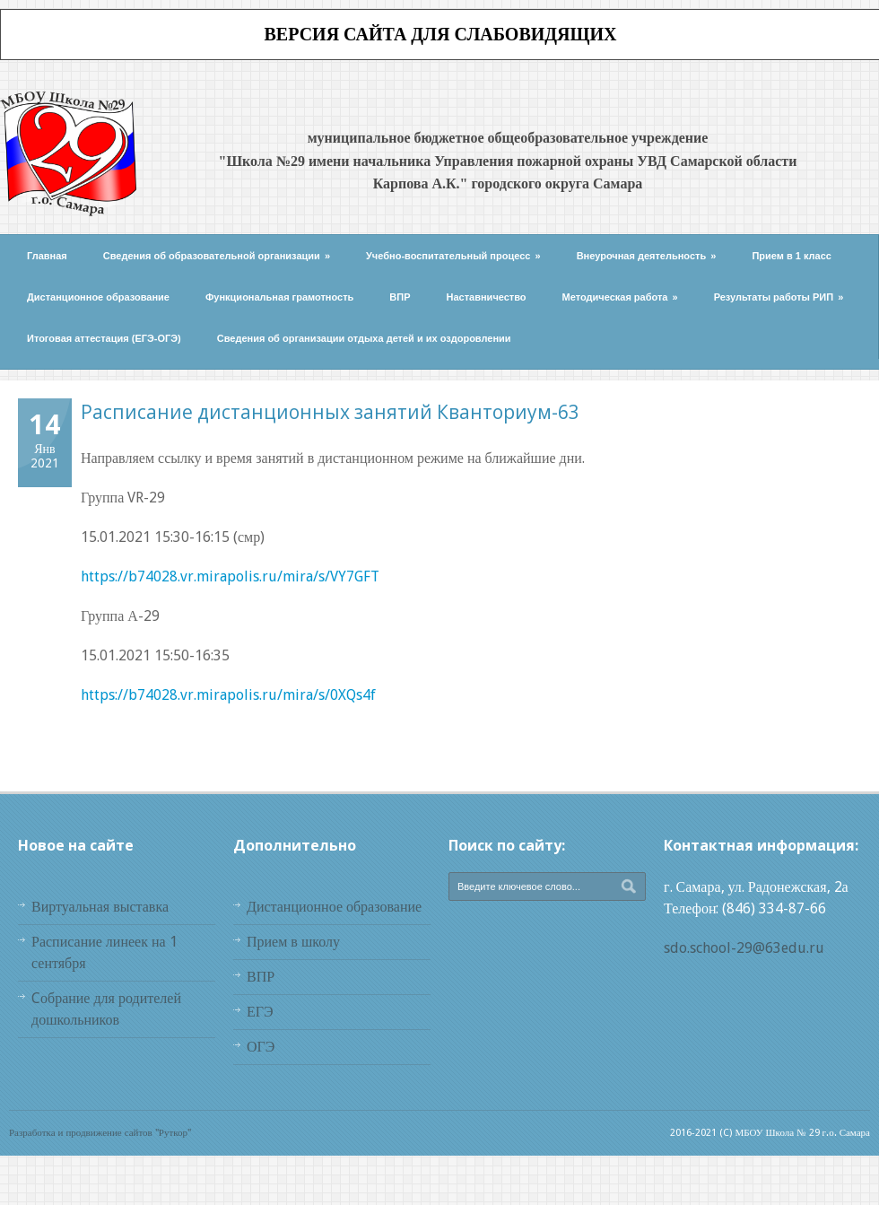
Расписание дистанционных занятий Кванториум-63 (330, 411)
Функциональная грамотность (279, 297)
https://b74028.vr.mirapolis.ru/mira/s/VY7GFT (230, 576)
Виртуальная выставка (100, 906)
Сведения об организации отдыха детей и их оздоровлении (364, 338)
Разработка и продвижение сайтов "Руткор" (100, 1133)
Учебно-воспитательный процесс (453, 255)
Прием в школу (293, 941)
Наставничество (487, 297)
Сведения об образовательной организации (216, 255)
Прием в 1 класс (791, 255)
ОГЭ (260, 1046)
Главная (47, 255)
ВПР (399, 297)
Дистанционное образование (98, 297)
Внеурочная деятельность (647, 255)
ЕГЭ (260, 1011)
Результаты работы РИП (779, 297)
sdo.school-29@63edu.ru (744, 947)
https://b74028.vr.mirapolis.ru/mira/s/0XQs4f (228, 694)
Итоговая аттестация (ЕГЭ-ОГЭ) (104, 338)
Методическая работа (620, 297)
